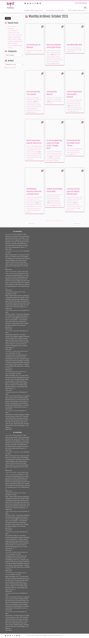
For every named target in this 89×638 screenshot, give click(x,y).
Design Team (57, 52)
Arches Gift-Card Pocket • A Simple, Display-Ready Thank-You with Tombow (14, 37)
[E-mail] (25, 3)
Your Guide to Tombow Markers (13, 331)
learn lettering (37, 104)
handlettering (29, 104)
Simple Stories (77, 109)
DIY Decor (76, 152)
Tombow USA (33, 112)
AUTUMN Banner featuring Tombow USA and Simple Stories (33, 191)
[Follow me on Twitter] (28, 3)
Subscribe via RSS (11, 67)
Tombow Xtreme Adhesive (53, 61)
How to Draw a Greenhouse (12, 234)
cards (48, 56)
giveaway (52, 101)
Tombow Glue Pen (74, 208)
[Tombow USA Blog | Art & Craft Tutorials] (10, 5)
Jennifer (28, 52)
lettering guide (29, 108)
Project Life (38, 155)
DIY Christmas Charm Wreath (12, 410)
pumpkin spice (70, 109)
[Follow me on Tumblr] (36, 3)
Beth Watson (57, 54)
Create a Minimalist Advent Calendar (13, 310)
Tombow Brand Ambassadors (55, 10)
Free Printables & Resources (76, 10)
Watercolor (49, 63)
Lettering (38, 106)
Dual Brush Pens (35, 204)
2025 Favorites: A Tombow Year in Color (14, 251)
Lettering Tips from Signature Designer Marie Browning (73, 191)
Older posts (31, 223)
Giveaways (59, 97)
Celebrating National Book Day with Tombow (16, 292)
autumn (72, 105)
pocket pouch (77, 107)
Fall (79, 105)
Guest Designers (36, 99)
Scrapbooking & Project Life (33, 150)
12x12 (54, 157)
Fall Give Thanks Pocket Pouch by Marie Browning (74, 94)
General (39, 50)
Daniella (52, 202)
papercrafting (70, 107)
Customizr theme (59, 635)
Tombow (34, 110)
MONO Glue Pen (34, 206)
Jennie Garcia (50, 103)
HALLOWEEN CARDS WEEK (74, 45)
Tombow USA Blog (18, 231)
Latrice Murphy (55, 160)
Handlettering (29, 101)
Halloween (52, 56)
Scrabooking (29, 157)
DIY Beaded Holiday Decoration (13, 392)
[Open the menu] (85, 7)
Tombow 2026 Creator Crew (33, 10)
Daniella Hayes (70, 51)
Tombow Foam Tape (57, 59)
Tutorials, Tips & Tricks (31, 151)
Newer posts (78, 223)
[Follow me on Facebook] (31, 3)
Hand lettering (35, 103)
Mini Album (57, 202)
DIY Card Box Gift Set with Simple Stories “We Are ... (73, 143)
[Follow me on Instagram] (33, 3)
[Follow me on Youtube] (38, 3)
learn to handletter (30, 106)
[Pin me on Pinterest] (40, 3)
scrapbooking (53, 158)
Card (76, 105)
